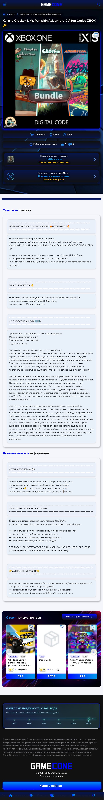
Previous (9, 679)
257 (52, 676)
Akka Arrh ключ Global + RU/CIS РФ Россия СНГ (82, 663)
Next (94, 679)
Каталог (12, 14)
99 (83, 676)
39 (21, 676)
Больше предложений (79, 617)
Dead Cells (45, 660)
